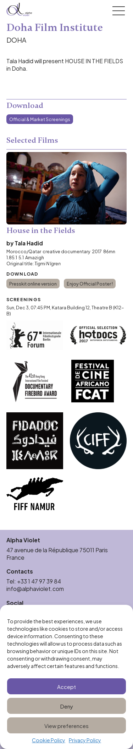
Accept (66, 686)
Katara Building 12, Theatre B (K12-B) (65, 310)
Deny (66, 705)
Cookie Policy (48, 740)
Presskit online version (33, 283)
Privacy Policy (85, 740)
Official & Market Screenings (39, 119)
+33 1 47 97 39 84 (39, 581)
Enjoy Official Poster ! (90, 283)
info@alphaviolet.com (35, 588)
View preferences (66, 725)
